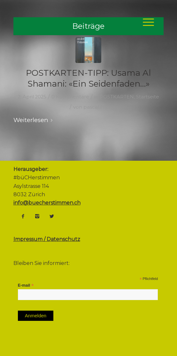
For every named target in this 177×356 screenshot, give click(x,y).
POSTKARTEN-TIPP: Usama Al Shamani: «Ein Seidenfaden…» (88, 78)
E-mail (26, 285)
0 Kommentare (70, 97)
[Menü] (145, 22)
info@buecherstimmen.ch (47, 203)
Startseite (147, 97)
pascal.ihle (96, 107)
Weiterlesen (34, 120)
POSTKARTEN (117, 97)
